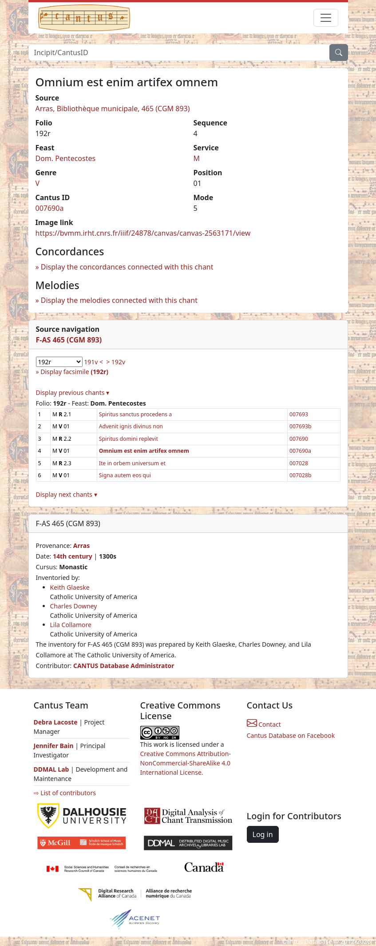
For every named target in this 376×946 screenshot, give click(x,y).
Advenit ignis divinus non (131, 426)
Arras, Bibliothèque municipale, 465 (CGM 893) (113, 108)
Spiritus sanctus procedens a (135, 414)
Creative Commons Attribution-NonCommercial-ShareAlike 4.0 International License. (185, 763)
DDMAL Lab (51, 769)
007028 (298, 463)
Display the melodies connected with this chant (119, 300)
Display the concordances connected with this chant (127, 267)
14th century (72, 556)
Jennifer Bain (54, 745)
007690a (50, 208)
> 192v (115, 362)
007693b (300, 426)
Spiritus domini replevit (128, 439)
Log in (263, 834)
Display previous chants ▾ (73, 392)
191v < (93, 362)
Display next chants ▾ (66, 494)
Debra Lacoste (56, 722)
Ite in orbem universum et (132, 463)
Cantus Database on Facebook (291, 735)
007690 (298, 439)
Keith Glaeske (70, 587)
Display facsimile (74, 371)
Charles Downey (73, 606)
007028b (300, 475)
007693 (298, 414)
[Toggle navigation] (325, 18)
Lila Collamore (70, 624)
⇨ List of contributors (65, 793)
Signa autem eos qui (125, 475)
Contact (264, 724)
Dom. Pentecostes (66, 158)
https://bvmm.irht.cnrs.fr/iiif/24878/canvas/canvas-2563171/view (143, 233)
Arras (81, 545)
